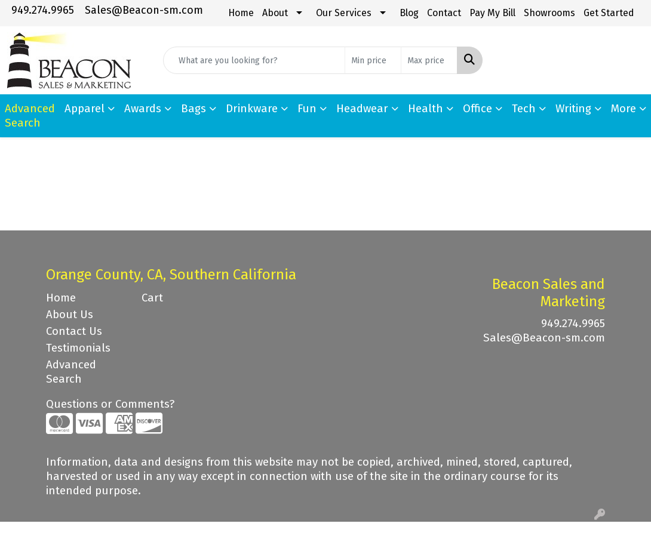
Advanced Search (71, 372)
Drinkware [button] (252, 108)
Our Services (343, 13)
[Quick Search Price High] (429, 60)
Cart (152, 297)
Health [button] (425, 108)
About (275, 13)
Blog (409, 13)
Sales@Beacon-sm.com (144, 10)
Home (241, 13)
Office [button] (477, 108)
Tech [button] (524, 108)
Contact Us (74, 331)
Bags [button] (193, 108)
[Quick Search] (254, 60)
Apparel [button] (85, 108)
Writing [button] (573, 108)
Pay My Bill (492, 13)
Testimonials (78, 348)
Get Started (609, 13)
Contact (444, 13)
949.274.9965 (42, 10)
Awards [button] (142, 108)
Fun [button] (307, 108)
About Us (69, 314)
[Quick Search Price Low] (373, 60)
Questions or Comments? (110, 404)
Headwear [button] (362, 108)
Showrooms (549, 13)
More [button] (623, 108)
